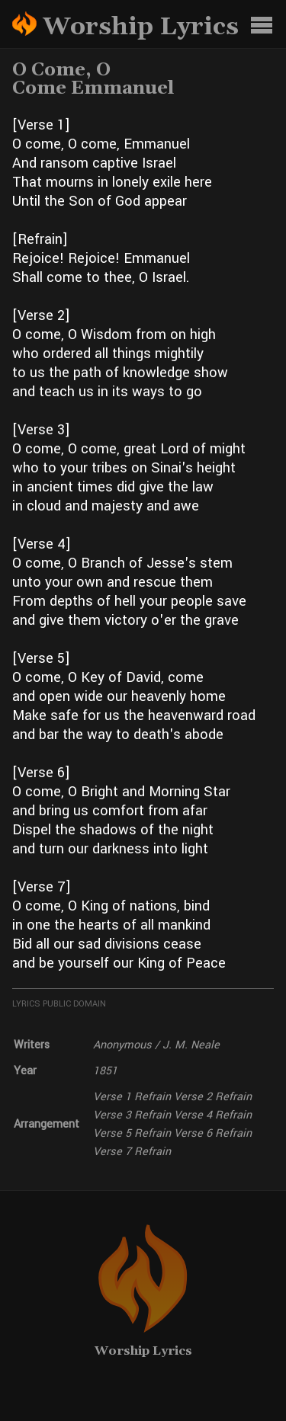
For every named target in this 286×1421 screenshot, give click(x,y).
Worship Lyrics (143, 1351)
